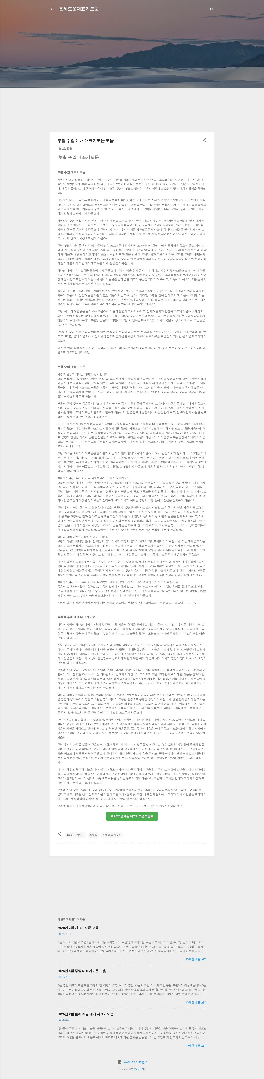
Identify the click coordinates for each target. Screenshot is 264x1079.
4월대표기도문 (75, 835)
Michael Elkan (140, 1069)
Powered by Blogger (132, 1062)
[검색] (212, 10)
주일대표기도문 (112, 835)
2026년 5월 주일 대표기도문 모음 (81, 971)
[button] (204, 141)
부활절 (93, 835)
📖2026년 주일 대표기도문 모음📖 (132, 816)
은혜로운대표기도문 (79, 8)
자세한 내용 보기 (196, 959)
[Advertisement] (80, 68)
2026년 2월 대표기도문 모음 (78, 928)
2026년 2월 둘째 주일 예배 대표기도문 (85, 1014)
